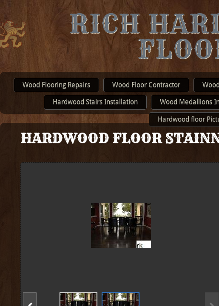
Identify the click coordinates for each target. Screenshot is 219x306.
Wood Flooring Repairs (56, 85)
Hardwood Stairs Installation (95, 102)
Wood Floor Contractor (146, 85)
